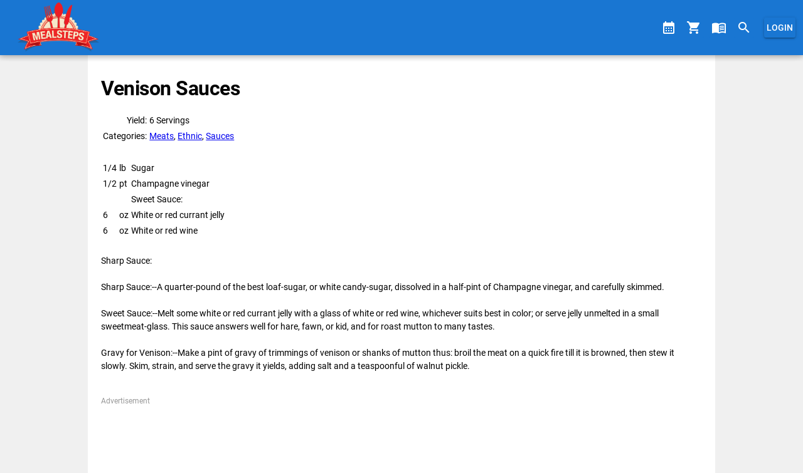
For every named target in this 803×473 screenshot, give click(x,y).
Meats (161, 136)
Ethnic (190, 136)
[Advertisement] (401, 435)
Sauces (220, 136)
